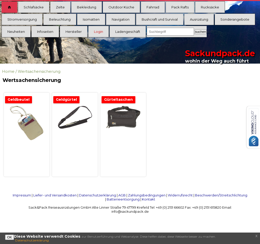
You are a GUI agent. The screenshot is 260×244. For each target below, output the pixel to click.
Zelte (60, 7)
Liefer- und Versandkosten (55, 195)
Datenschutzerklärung (97, 195)
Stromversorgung (22, 19)
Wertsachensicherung (39, 71)
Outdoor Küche (121, 7)
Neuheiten (16, 32)
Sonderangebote (234, 19)
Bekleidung (86, 7)
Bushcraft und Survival (160, 19)
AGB (122, 195)
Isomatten (91, 19)
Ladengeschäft (127, 32)
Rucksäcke (210, 7)
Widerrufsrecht (180, 195)
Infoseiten (45, 32)
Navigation (120, 19)
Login (98, 32)
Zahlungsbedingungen (147, 195)
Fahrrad (153, 7)
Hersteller (74, 32)
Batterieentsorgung (123, 199)
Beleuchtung (60, 19)
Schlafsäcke (34, 7)
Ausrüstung (199, 19)
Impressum (22, 195)
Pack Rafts (180, 7)
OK (9, 237)
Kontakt (148, 199)
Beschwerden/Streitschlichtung (221, 195)
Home (8, 71)
